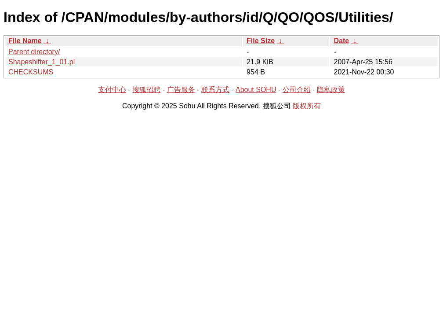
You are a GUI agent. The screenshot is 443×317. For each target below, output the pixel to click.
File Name (25, 40)
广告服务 (181, 89)
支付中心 (112, 89)
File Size (261, 40)
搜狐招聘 (146, 89)
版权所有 (307, 106)
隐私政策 (331, 89)
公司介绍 (297, 89)
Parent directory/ (34, 51)
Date (341, 40)
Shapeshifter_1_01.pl (41, 62)
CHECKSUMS (30, 72)
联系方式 (215, 89)
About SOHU (256, 89)
